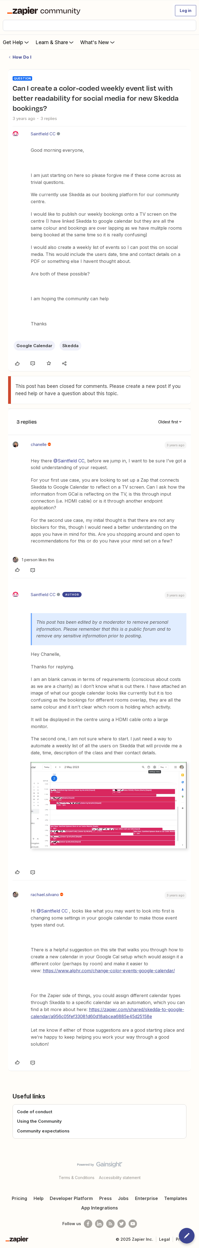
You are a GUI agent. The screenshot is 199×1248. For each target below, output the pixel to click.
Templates (175, 1198)
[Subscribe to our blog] (110, 1224)
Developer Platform (71, 1198)
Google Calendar (34, 345)
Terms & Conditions (76, 1177)
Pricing (19, 1198)
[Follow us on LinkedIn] (99, 1224)
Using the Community (39, 1121)
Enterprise (146, 1198)
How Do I (22, 57)
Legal (164, 1239)
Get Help (16, 42)
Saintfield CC (43, 133)
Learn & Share (55, 42)
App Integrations (99, 1208)
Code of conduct (34, 1111)
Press (105, 1198)
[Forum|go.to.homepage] (44, 10)
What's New (98, 42)
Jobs (123, 1198)
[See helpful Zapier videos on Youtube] (133, 1224)
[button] (185, 10)
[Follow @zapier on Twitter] (121, 1224)
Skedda (70, 345)
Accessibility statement (120, 1177)
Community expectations (43, 1131)
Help (39, 1198)
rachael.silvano (45, 894)
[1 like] (33, 560)
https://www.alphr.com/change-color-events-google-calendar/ (109, 970)
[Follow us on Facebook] (88, 1224)
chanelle (39, 444)
